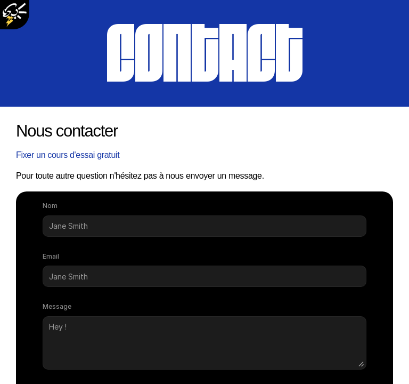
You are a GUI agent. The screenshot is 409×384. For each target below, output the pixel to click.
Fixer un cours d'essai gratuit (67, 154)
